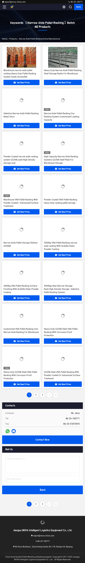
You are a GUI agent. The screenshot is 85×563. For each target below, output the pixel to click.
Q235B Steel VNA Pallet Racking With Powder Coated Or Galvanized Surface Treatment (62, 375)
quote (78, 7)
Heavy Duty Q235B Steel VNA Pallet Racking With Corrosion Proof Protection (61, 332)
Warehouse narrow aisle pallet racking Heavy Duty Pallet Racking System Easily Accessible (19, 73)
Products (13, 39)
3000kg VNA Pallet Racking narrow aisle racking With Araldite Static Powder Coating (60, 245)
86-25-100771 (75, 2)
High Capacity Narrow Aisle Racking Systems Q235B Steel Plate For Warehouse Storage (61, 159)
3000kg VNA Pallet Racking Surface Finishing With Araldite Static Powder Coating (21, 289)
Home (4, 39)
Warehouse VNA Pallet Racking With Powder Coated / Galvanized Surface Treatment (20, 202)
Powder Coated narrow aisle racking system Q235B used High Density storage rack (20, 159)
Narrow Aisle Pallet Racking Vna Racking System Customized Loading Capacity (61, 116)
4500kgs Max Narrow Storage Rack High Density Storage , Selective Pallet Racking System (61, 289)
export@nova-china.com (14, 2)
